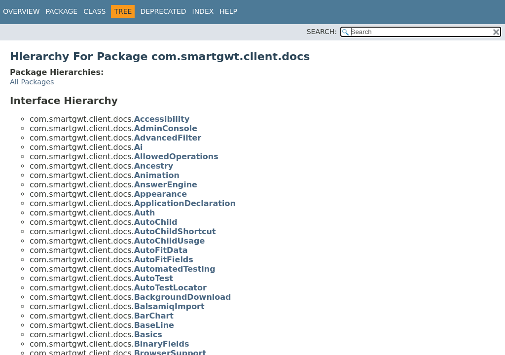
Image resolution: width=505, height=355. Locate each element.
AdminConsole (165, 128)
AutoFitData (161, 250)
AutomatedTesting (175, 269)
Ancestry (154, 166)
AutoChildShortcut (175, 231)
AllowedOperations (176, 156)
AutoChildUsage (169, 241)
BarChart (154, 315)
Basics (148, 334)
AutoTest (153, 278)
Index (203, 11)
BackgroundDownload (182, 297)
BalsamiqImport (169, 306)
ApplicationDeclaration (185, 203)
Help (228, 11)
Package (62, 11)
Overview (21, 11)
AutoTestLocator (170, 287)
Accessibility (162, 119)
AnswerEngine (165, 184)
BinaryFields (161, 344)
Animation (157, 175)
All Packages (32, 82)
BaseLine (154, 325)
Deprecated (163, 11)
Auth (144, 212)
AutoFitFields (163, 259)
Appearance (160, 194)
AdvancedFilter (168, 137)
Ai (138, 147)
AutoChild (156, 222)
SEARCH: (322, 32)
